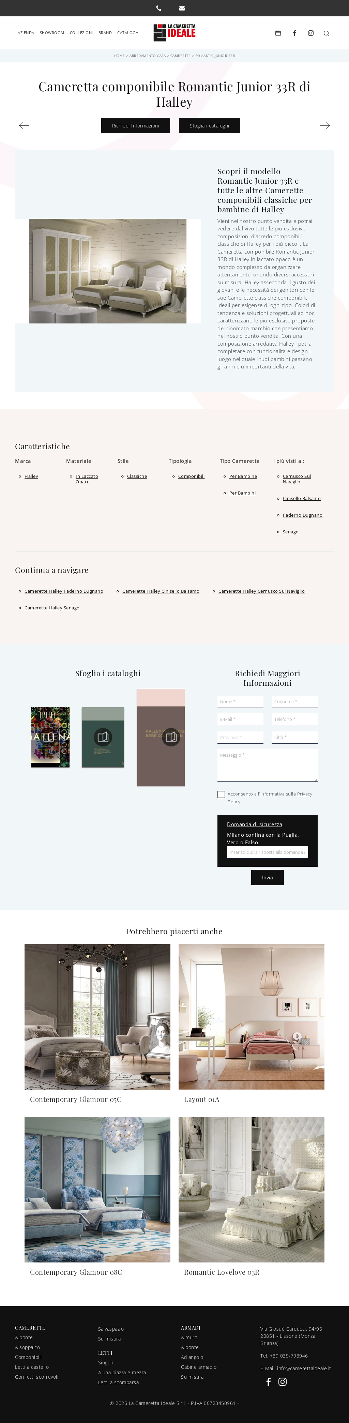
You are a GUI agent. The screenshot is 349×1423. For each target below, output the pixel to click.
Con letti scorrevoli (36, 1374)
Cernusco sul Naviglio (297, 476)
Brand (105, 31)
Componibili (28, 1354)
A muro (189, 1334)
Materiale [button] (79, 458)
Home (119, 52)
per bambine (243, 473)
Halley (31, 473)
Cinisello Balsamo (302, 496)
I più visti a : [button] (289, 458)
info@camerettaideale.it (304, 1365)
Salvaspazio (111, 1326)
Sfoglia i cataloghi (209, 123)
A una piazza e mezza (122, 1369)
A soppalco (27, 1344)
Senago (291, 529)
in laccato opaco (87, 476)
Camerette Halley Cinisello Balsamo (160, 588)
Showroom (52, 31)
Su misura (109, 1336)
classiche (137, 473)
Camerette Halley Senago (52, 605)
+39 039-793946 (289, 1353)
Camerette (180, 52)
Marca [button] (23, 458)
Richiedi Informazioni (136, 123)
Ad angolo (192, 1354)
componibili (191, 473)
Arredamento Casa (148, 52)
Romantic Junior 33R (215, 52)
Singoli (105, 1360)
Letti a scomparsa (118, 1379)
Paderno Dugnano (303, 512)
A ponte (24, 1334)
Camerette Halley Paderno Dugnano (64, 588)
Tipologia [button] (180, 458)
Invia (267, 875)
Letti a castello (32, 1364)
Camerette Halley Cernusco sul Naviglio (261, 588)
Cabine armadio (198, 1364)
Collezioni (81, 31)
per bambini (242, 490)
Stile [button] (123, 458)
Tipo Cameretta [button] (240, 458)
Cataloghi (128, 31)
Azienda (26, 31)
